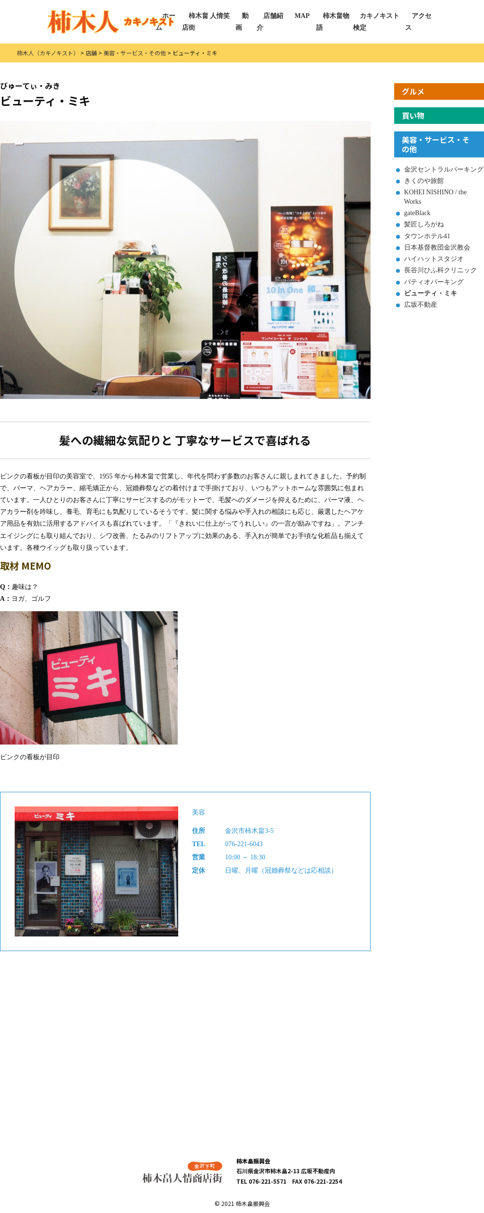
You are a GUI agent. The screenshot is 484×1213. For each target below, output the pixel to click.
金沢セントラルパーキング (444, 169)
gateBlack (417, 213)
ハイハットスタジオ (434, 258)
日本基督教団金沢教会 (437, 247)
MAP (302, 15)
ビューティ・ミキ (430, 293)
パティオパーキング (434, 282)
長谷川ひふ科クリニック (440, 270)
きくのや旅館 (424, 180)
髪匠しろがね (424, 224)
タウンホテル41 (427, 236)
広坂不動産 (420, 304)
